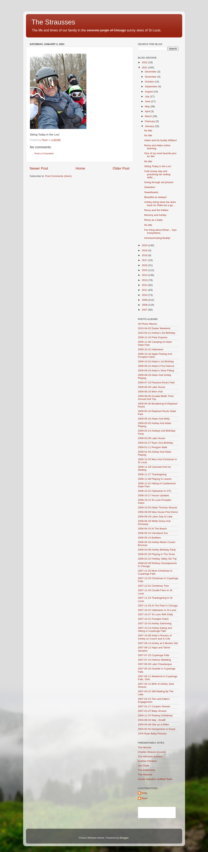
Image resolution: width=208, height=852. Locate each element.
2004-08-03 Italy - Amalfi (151, 720)
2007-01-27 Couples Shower (154, 706)
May (147, 106)
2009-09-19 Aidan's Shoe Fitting (156, 370)
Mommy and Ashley (155, 215)
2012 (145, 285)
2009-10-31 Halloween (151, 349)
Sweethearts (151, 192)
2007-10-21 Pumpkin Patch (153, 618)
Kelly (144, 793)
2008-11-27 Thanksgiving (152, 474)
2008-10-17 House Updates (153, 495)
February (150, 121)
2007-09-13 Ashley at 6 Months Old (158, 643)
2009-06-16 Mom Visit (150, 391)
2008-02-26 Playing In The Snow (156, 554)
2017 (145, 260)
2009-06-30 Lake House (151, 387)
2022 (145, 62)
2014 (145, 275)
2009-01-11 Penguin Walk (152, 447)
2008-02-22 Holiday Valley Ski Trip (157, 558)
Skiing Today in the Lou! (157, 166)
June (148, 101)
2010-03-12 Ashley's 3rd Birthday (156, 332)
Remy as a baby (153, 220)
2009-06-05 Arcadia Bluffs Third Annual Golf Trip (156, 397)
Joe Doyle (143, 765)
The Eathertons (146, 770)
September (151, 86)
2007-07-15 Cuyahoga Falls (153, 655)
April (148, 111)
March (149, 116)
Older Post (121, 168)
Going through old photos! (158, 182)
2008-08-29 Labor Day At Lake (155, 516)
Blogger (124, 837)
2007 (145, 309)
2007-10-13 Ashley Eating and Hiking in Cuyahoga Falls (155, 629)
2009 (145, 299)
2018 (145, 255)
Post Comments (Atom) (58, 176)
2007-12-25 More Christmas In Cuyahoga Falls (155, 572)
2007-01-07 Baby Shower (152, 711)
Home (80, 168)
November (151, 76)
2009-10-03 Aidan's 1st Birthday (156, 361)
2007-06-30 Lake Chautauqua (155, 664)
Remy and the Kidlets (156, 210)
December (151, 71)
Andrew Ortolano (147, 761)
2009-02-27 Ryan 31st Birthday (155, 442)
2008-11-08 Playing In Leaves (155, 478)
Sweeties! (149, 187)
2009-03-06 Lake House (151, 438)
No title (148, 130)
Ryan (145, 798)
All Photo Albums (147, 323)
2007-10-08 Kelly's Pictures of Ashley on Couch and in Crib (155, 637)
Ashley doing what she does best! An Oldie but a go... (160, 203)
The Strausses (53, 22)
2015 (145, 270)
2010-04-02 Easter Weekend (154, 328)
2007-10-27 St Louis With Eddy (155, 614)
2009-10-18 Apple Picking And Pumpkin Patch (155, 355)
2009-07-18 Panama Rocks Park (156, 382)
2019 (145, 250)
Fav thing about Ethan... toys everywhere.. (160, 231)
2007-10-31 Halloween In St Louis (157, 610)
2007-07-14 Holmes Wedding (154, 659)
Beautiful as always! (155, 197)
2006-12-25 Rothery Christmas (155, 715)
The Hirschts (145, 774)
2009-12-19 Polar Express (153, 337)
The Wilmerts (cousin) (150, 756)
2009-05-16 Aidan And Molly (154, 418)
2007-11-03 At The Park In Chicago (158, 605)
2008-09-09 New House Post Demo (158, 512)
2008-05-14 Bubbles (149, 537)
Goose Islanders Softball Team (155, 779)
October (150, 81)
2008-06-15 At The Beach (152, 528)
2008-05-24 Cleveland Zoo (153, 533)
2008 (145, 304)
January (150, 126)
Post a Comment (44, 153)
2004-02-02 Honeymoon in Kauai (156, 729)
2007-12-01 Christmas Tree (153, 585)
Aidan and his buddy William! (160, 140)
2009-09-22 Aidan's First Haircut (156, 366)
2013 (145, 280)
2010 (145, 295)
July (147, 96)
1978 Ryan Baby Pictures (152, 733)
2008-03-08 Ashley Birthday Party (157, 549)
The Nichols (144, 747)
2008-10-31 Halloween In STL (155, 491)
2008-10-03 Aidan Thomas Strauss (157, 507)
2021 (145, 67)
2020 (145, 245)
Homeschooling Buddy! (157, 238)
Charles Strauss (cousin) (152, 752)
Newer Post (39, 168)
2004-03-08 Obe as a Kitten (153, 724)
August (149, 91)
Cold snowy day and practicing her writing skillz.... (157, 174)
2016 (145, 265)
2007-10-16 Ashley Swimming (155, 623)
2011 (145, 290)
